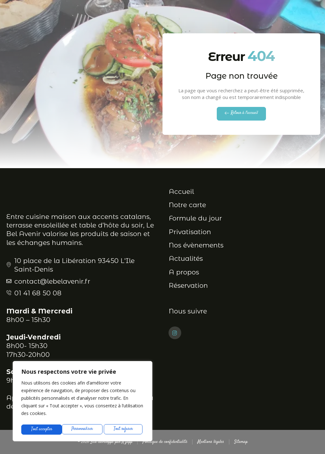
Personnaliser (41, 429)
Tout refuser (83, 429)
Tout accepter (124, 429)
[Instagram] (175, 333)
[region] (82, 402)
